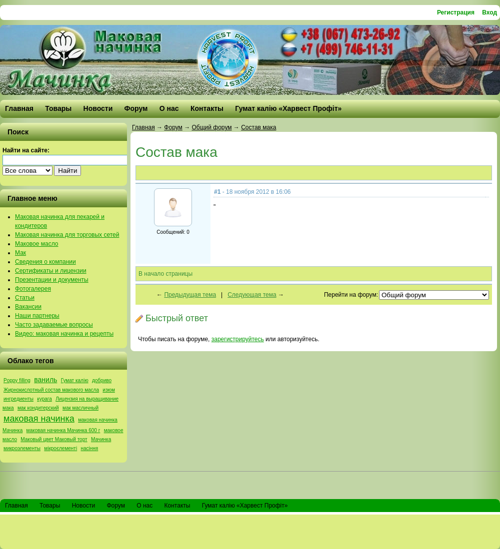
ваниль (45, 380)
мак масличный (80, 408)
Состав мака (258, 127)
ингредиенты (19, 399)
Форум (173, 127)
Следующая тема (252, 294)
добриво (102, 380)
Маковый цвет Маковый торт (53, 439)
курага (44, 399)
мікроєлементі (60, 448)
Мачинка (101, 439)
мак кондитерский (38, 408)
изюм (108, 390)
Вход (489, 12)
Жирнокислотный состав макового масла (51, 390)
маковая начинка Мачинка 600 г (63, 430)
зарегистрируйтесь (238, 339)
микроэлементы (22, 448)
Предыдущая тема (190, 294)
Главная (143, 127)
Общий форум (212, 127)
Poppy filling (17, 380)
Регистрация (455, 12)
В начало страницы (165, 273)
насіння (89, 448)
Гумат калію (74, 380)
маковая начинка (39, 419)
